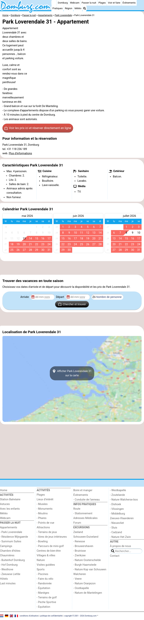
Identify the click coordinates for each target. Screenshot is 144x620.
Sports (41, 569)
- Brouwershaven (83, 546)
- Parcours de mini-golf (50, 546)
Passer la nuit (89, 2)
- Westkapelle (118, 490)
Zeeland (78, 532)
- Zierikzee (79, 555)
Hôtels (4, 578)
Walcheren (79, 574)
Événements (129, 2)
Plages (102, 2)
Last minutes (8, 583)
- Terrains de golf (47, 597)
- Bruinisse (79, 550)
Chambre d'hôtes (10, 550)
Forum (77, 522)
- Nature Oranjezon (84, 583)
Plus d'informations (20, 153)
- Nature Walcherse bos (124, 499)
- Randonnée (44, 583)
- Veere (77, 578)
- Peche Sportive (46, 602)
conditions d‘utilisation (29, 616)
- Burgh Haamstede (84, 564)
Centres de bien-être (49, 550)
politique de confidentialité (51, 616)
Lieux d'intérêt (45, 499)
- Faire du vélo (45, 578)
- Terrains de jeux (47, 532)
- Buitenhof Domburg (12, 560)
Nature (41, 560)
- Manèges (43, 592)
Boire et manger (82, 490)
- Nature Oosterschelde (87, 560)
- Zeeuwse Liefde (10, 574)
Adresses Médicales (85, 518)
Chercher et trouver (72, 304)
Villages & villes (46, 555)
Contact (114, 555)
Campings (6, 546)
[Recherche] (84, 8)
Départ (60, 297)
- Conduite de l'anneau (86, 499)
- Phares (41, 518)
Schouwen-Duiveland (85, 536)
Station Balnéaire (10, 499)
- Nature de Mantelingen (87, 592)
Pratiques (57, 8)
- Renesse (79, 541)
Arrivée (24, 297)
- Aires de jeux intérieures (52, 536)
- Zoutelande (117, 495)
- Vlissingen (117, 509)
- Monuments (45, 508)
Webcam (74, 2)
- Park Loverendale (11, 532)
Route (76, 508)
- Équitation (43, 588)
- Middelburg (117, 513)
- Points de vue (45, 522)
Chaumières (7, 555)
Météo (77, 8)
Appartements (8, 527)
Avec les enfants (10, 508)
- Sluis (113, 527)
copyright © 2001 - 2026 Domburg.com (80, 616)
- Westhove (6, 569)
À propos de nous (120, 546)
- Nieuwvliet (117, 523)
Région (68, 8)
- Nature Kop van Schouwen (89, 569)
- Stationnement (82, 513)
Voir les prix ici (37, 128)
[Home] (54, 3)
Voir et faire (114, 2)
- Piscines (42, 574)
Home (3, 490)
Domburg (63, 2)
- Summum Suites (10, 541)
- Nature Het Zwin (120, 537)
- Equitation (43, 606)
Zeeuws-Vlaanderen (122, 518)
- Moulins (42, 513)
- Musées (42, 504)
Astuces (5, 504)
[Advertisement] (72, 268)
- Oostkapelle (81, 588)
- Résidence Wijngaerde (14, 536)
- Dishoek (115, 504)
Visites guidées (46, 564)
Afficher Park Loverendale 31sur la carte (72, 373)
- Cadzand (116, 532)
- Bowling (42, 541)
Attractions (43, 527)
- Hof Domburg (9, 564)
